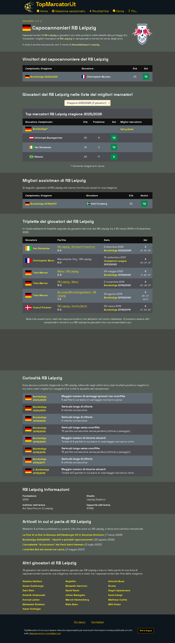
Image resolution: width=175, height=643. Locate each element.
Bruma (112, 585)
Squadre (28, 21)
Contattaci (97, 622)
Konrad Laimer (31, 599)
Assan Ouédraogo (33, 585)
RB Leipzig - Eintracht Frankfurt (76, 246)
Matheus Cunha (117, 599)
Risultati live (99, 11)
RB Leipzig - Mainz (67, 281)
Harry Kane (126, 129)
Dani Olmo (28, 590)
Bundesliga (44, 76)
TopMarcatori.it (56, 4)
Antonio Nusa (116, 581)
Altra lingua (146, 630)
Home (42, 11)
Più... (132, 11)
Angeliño (70, 581)
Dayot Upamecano (119, 590)
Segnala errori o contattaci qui (45, 633)
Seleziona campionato (68, 11)
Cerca (118, 11)
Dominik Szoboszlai (34, 595)
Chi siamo (79, 622)
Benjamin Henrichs (76, 585)
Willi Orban (114, 604)
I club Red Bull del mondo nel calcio (44, 549)
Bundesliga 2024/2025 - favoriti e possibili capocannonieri (58, 539)
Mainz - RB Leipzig (67, 271)
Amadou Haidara (32, 581)
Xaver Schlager (32, 608)
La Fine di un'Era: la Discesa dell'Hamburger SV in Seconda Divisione (63, 534)
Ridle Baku (71, 604)
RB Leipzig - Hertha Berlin (72, 306)
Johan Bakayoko (75, 595)
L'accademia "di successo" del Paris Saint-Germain (53, 544)
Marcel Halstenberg (77, 599)
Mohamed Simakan (34, 604)
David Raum (72, 590)
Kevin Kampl (115, 595)
